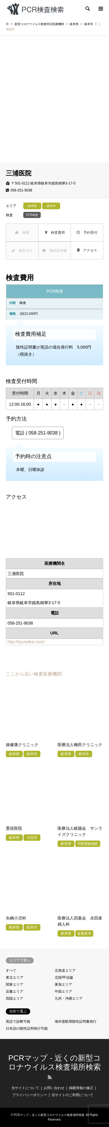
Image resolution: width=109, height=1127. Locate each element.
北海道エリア (65, 970)
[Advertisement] (54, 105)
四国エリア (14, 998)
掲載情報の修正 (81, 1088)
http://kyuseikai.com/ (26, 641)
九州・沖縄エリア (69, 998)
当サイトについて (25, 1088)
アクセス (87, 250)
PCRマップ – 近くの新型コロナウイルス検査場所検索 (49, 1115)
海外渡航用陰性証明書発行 (76, 1021)
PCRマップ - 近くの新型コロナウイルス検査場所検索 (54, 1062)
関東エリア (14, 984)
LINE (59, 1077)
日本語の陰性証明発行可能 (27, 1028)
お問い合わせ (54, 1088)
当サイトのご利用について (72, 1095)
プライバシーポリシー (29, 1095)
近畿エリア (14, 991)
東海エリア (63, 984)
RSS (50, 1077)
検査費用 (55, 233)
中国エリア (63, 991)
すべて (11, 970)
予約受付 (86, 233)
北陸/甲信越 (64, 977)
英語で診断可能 (18, 1021)
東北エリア (14, 977)
